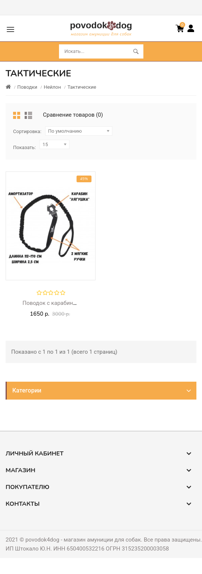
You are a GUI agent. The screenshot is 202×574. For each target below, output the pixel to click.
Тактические (82, 87)
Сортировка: (27, 131)
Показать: (24, 147)
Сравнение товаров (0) (73, 114)
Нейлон (52, 87)
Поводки (27, 87)
